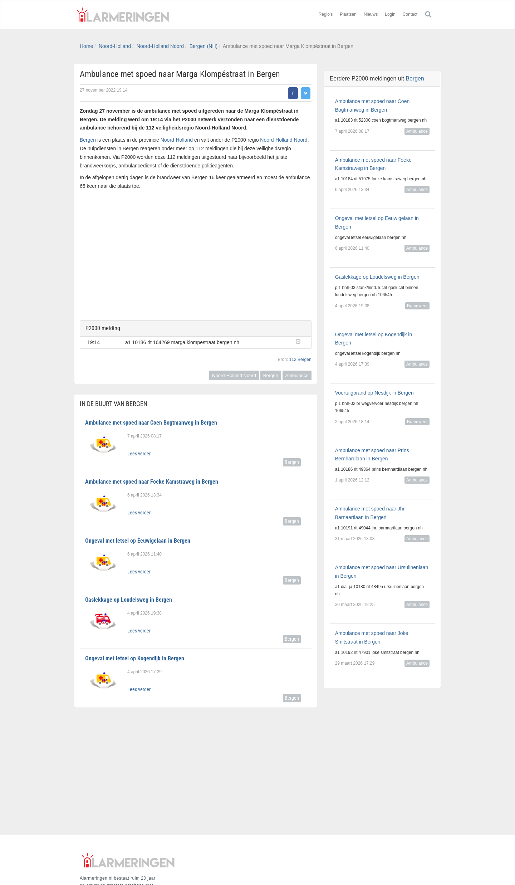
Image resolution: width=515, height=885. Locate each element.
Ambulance (297, 375)
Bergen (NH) (204, 46)
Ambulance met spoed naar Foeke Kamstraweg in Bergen (151, 481)
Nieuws (371, 14)
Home (86, 46)
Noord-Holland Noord (160, 46)
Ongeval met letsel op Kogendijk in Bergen (134, 658)
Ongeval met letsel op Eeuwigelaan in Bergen (137, 540)
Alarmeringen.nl (122, 14)
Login (390, 14)
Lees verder (139, 453)
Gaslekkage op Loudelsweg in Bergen (128, 599)
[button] (299, 340)
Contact (410, 14)
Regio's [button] (326, 14)
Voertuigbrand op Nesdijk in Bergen (374, 393)
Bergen (88, 140)
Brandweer (417, 305)
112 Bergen (300, 359)
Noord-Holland (115, 46)
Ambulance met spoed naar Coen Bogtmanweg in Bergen (151, 422)
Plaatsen (348, 14)
